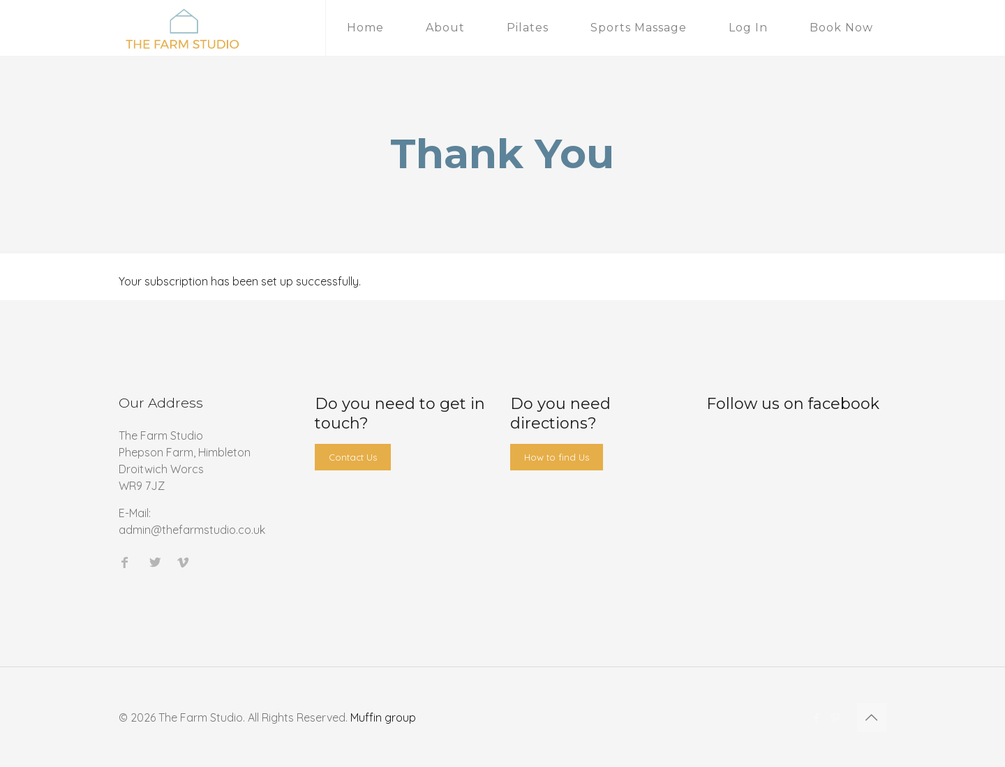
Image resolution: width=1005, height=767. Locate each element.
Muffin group (383, 717)
